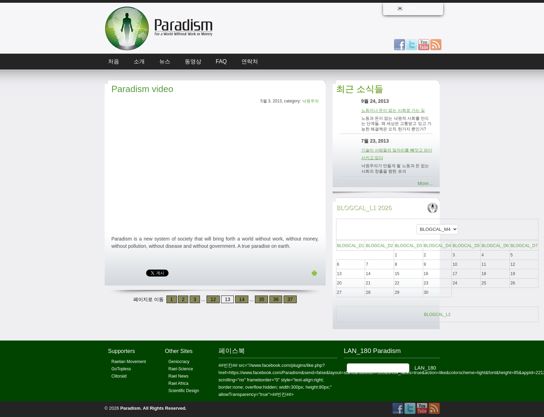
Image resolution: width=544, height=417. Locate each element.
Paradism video (142, 89)
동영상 (193, 61)
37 (290, 299)
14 (242, 299)
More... (425, 183)
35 (261, 299)
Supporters (121, 351)
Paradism (130, 408)
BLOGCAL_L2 (437, 314)
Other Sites (179, 351)
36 (276, 299)
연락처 (249, 61)
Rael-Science (181, 368)
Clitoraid (119, 376)
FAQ (221, 61)
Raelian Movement (129, 361)
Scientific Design (184, 390)
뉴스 (164, 61)
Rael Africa (179, 383)
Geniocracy (179, 361)
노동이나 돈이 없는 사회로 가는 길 (393, 110)
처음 (113, 61)
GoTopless (121, 368)
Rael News (179, 376)
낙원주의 (310, 101)
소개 (139, 61)
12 (213, 299)
